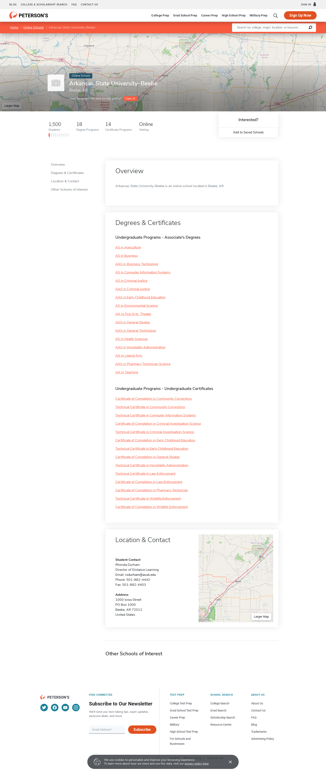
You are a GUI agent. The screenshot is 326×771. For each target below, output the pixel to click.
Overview (58, 164)
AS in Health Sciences (131, 339)
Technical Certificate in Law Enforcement (145, 473)
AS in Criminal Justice (131, 280)
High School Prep (234, 15)
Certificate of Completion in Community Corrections (153, 398)
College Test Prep (181, 703)
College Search (219, 703)
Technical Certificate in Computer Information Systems (155, 415)
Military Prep (258, 15)
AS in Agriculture (128, 247)
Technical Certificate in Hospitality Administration (151, 465)
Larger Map (11, 105)
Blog (13, 4)
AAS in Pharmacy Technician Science (142, 364)
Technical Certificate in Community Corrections (150, 407)
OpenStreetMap (298, 35)
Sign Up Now (300, 15)
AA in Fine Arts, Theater (133, 314)
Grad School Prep (185, 15)
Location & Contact (65, 181)
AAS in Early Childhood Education (140, 297)
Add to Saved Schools (248, 132)
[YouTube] (65, 707)
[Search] (276, 15)
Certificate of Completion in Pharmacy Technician (151, 490)
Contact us (89, 4)
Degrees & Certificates (67, 173)
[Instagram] (76, 707)
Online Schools (33, 27)
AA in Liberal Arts (128, 355)
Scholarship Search (222, 717)
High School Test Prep (184, 731)
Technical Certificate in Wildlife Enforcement (148, 498)
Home (14, 27)
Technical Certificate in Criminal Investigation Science (154, 432)
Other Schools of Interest (69, 189)
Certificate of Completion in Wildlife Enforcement (151, 507)
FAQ (74, 4)
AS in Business (126, 255)
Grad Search (218, 710)
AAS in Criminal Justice (132, 289)
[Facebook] (54, 707)
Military (174, 724)
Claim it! (130, 99)
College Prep (160, 15)
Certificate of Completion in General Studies (147, 457)
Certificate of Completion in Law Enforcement (148, 482)
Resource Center (221, 724)
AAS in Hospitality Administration (140, 347)
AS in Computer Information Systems (142, 272)
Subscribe (142, 729)
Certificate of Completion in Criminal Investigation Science (158, 423)
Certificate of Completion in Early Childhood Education (155, 440)
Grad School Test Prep (184, 710)
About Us (257, 703)
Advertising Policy (262, 738)
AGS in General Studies (132, 322)
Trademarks (259, 731)
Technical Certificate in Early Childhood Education (151, 448)
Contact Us (258, 710)
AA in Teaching (126, 372)
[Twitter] (44, 707)
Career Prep (209, 15)
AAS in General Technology (135, 330)
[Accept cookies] (227, 762)
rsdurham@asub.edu (140, 574)
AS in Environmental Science (136, 305)
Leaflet (275, 35)
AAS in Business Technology (136, 264)
